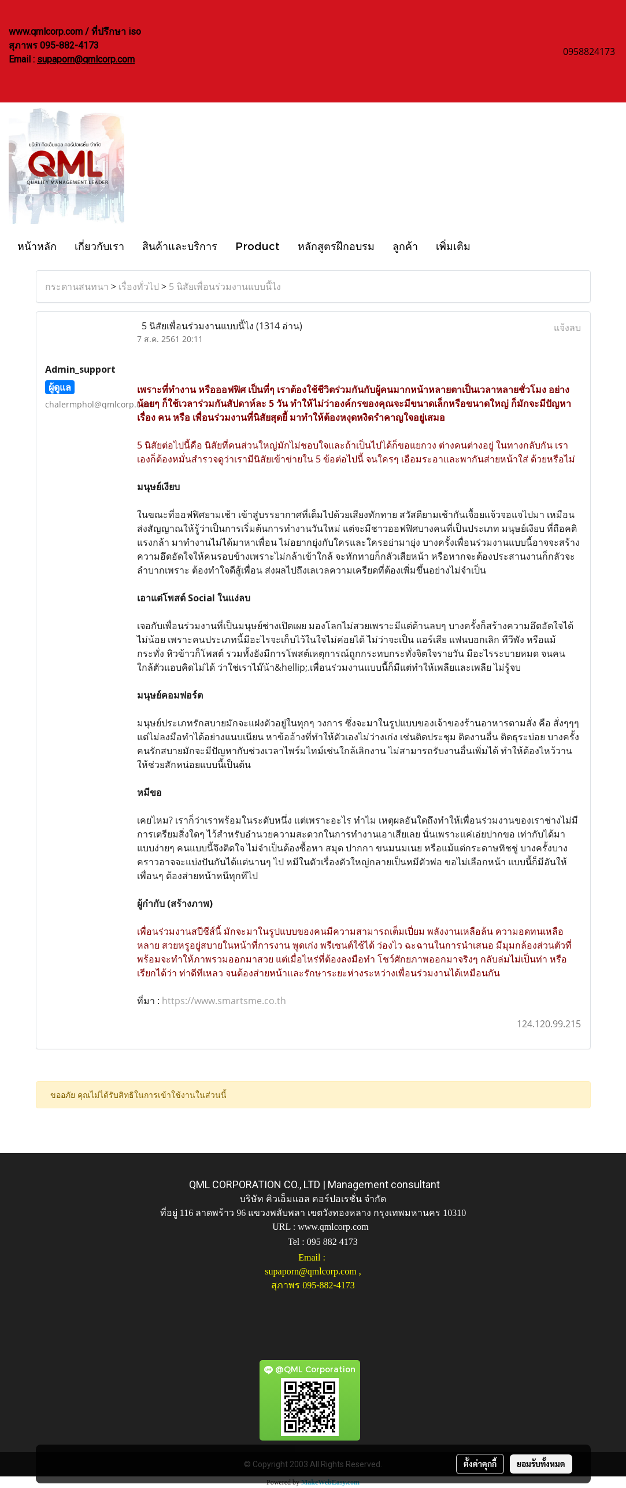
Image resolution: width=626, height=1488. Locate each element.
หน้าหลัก (37, 246)
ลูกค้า (405, 246)
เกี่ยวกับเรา (99, 246)
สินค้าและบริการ (179, 246)
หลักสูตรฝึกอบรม (336, 246)
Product (257, 246)
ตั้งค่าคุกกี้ (480, 1463)
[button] (489, 245)
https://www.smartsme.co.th (224, 1000)
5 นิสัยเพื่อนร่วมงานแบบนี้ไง (225, 286)
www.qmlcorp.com (333, 1227)
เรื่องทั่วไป (138, 286)
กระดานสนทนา (77, 286)
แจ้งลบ (567, 327)
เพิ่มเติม (453, 246)
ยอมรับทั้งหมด (541, 1463)
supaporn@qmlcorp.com (86, 59)
